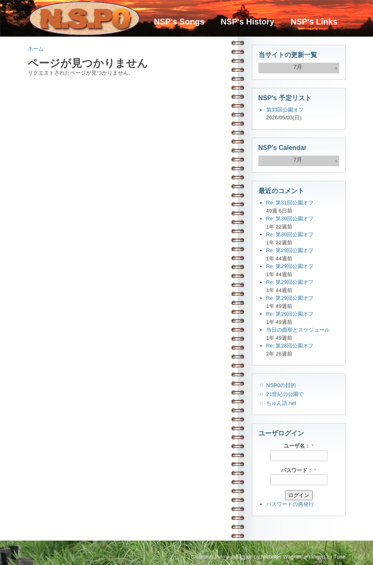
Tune (339, 557)
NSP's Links (314, 21)
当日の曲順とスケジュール (298, 330)
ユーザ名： (299, 446)
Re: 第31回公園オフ (289, 203)
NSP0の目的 (281, 385)
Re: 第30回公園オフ (289, 218)
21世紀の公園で (285, 394)
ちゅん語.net (281, 403)
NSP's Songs (179, 21)
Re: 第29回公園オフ (289, 250)
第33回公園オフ (285, 110)
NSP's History (247, 21)
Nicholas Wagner (281, 557)
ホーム (36, 49)
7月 (298, 67)
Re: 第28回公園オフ (289, 346)
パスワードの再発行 (290, 504)
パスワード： (298, 470)
